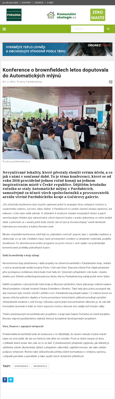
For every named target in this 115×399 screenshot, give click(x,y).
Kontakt (26, 2)
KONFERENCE (21, 366)
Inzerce (39, 2)
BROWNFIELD (40, 366)
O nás (50, 2)
